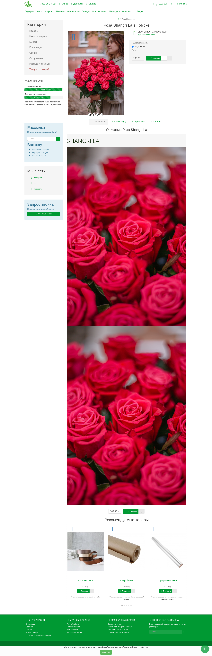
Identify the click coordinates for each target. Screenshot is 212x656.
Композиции (73, 11)
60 (134, 50)
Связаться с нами (115, 624)
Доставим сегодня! (146, 34)
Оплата (90, 4)
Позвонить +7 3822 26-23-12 (119, 630)
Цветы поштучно (45, 11)
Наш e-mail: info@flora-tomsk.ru (120, 627)
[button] (160, 4)
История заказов (73, 627)
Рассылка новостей (74, 632)
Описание (99, 121)
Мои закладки (72, 630)
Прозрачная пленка (168, 580)
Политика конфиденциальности (38, 635)
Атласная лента (85, 580)
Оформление (99, 11)
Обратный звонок (43, 214)
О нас (63, 4)
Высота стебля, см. (140, 43)
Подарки (29, 11)
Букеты (60, 11)
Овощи (86, 11)
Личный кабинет (73, 624)
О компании (30, 624)
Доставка (76, 4)
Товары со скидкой (39, 69)
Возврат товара (32, 632)
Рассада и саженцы (120, 11)
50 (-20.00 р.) (138, 47)
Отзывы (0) (118, 121)
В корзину (154, 58)
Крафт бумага (126, 580)
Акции (138, 11)
